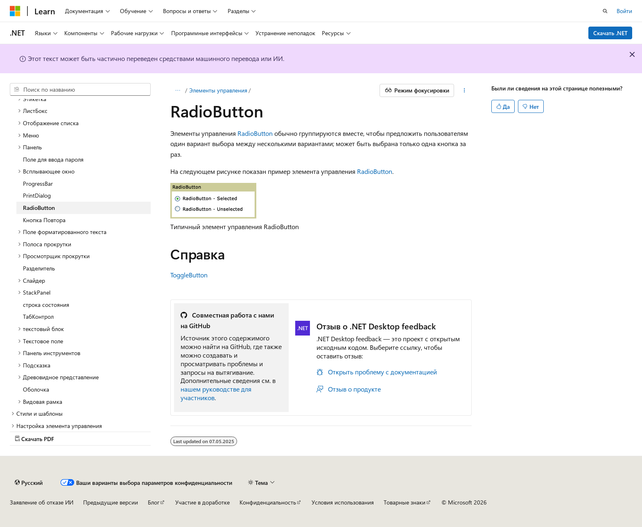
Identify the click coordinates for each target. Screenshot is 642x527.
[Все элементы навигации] (177, 90)
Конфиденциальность (268, 502)
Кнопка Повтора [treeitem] (44, 220)
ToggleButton (189, 274)
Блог (153, 502)
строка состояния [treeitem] (46, 305)
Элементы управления (218, 90)
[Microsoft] (15, 11)
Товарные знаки (404, 502)
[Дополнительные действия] (464, 90)
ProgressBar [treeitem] (38, 183)
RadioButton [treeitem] (39, 208)
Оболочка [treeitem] (36, 389)
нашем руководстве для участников (216, 393)
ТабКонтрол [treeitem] (38, 316)
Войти (624, 11)
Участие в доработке (202, 502)
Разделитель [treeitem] (39, 268)
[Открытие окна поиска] (605, 11)
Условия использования (343, 502)
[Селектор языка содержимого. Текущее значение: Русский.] (28, 482)
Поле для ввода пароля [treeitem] (53, 159)
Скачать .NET (610, 33)
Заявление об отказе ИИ (41, 502)
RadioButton (255, 133)
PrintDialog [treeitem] (37, 195)
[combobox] (80, 89)
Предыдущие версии (110, 502)
